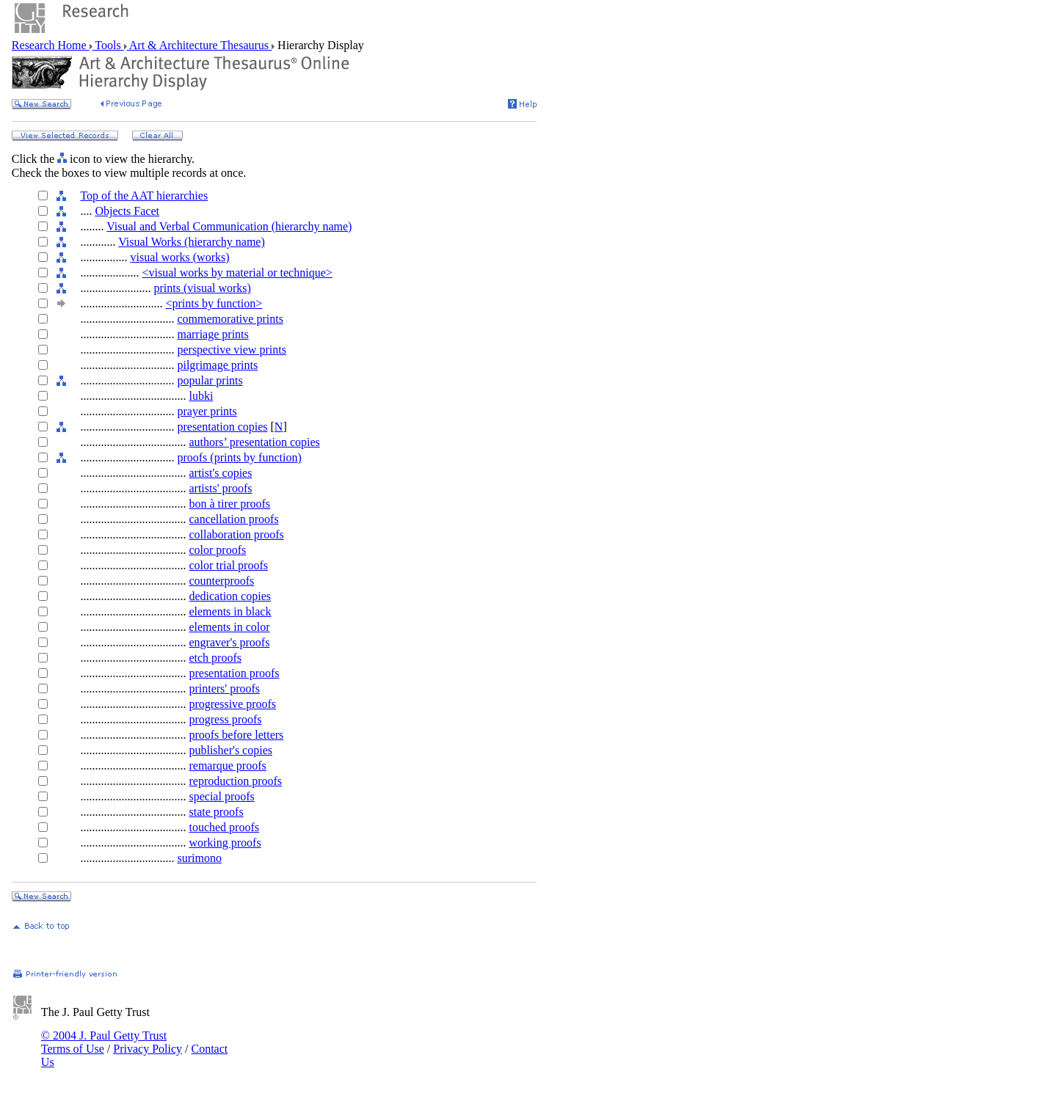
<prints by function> (213, 303)
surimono (199, 858)
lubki (201, 396)
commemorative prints (230, 319)
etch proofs (215, 657)
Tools (108, 45)
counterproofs (221, 580)
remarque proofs (227, 765)
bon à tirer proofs (229, 503)
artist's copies (220, 473)
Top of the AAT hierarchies (144, 195)
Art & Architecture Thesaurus (199, 45)
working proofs (225, 842)
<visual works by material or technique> (237, 272)
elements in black (230, 611)
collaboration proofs (236, 534)
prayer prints (206, 411)
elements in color (229, 627)
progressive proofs (232, 704)
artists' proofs (220, 488)
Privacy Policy (147, 1048)
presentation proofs (234, 673)
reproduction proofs (235, 781)
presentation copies (222, 426)
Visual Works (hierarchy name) (191, 241)
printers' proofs (224, 688)
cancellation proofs (233, 519)
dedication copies (230, 596)
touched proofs (224, 827)
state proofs (216, 811)
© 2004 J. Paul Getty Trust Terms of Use (104, 1042)
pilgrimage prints (217, 365)
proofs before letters (236, 734)
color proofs (217, 550)
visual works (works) (179, 257)
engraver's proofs (229, 642)
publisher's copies (230, 750)
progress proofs (225, 719)
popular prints (209, 380)
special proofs (221, 796)
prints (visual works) (201, 288)
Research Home (51, 45)
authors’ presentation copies (254, 442)
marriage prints (212, 334)
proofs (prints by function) (239, 457)
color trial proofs (228, 565)
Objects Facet (127, 211)
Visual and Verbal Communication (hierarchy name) (229, 226)
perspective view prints (231, 349)
